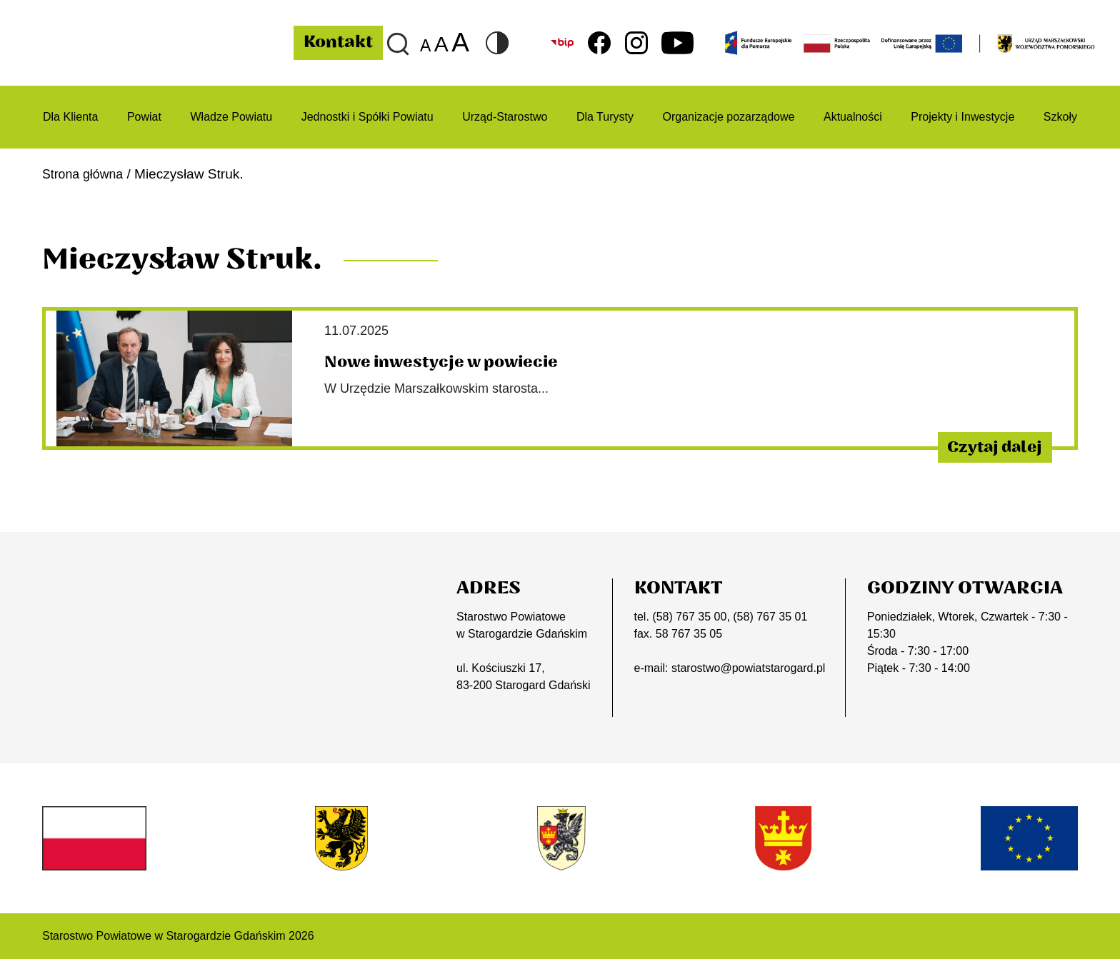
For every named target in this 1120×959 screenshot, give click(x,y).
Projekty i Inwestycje (962, 117)
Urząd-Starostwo (504, 117)
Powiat (144, 117)
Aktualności (853, 117)
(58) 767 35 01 (770, 617)
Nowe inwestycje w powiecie (450, 362)
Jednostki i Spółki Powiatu (367, 117)
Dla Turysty (605, 117)
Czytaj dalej (982, 446)
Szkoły (1060, 117)
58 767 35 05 (689, 634)
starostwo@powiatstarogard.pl (748, 668)
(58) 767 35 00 (689, 617)
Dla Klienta (70, 117)
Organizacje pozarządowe (728, 117)
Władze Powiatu (231, 117)
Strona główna (85, 173)
